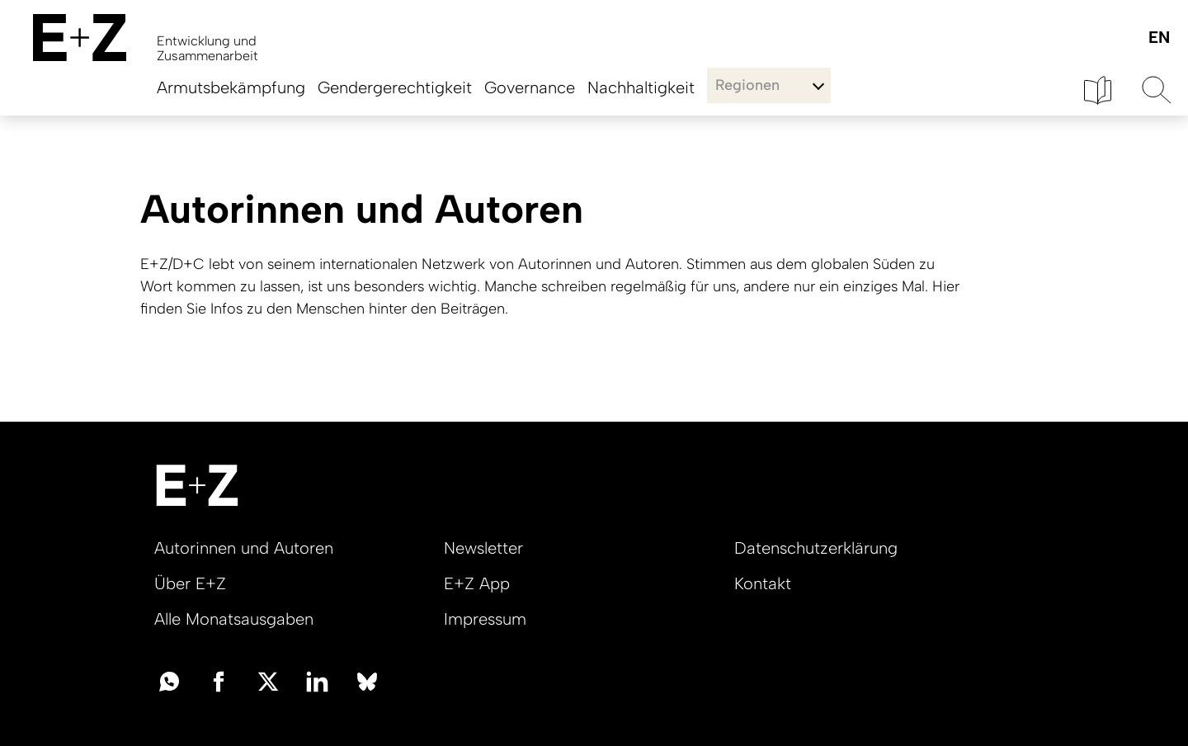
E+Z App (477, 583)
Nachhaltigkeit (641, 87)
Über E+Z (190, 583)
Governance (529, 87)
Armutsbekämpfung (231, 87)
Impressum (485, 619)
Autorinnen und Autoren (243, 548)
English (1158, 38)
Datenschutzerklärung (816, 548)
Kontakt (762, 583)
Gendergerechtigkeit (395, 87)
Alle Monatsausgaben (234, 619)
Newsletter (483, 548)
